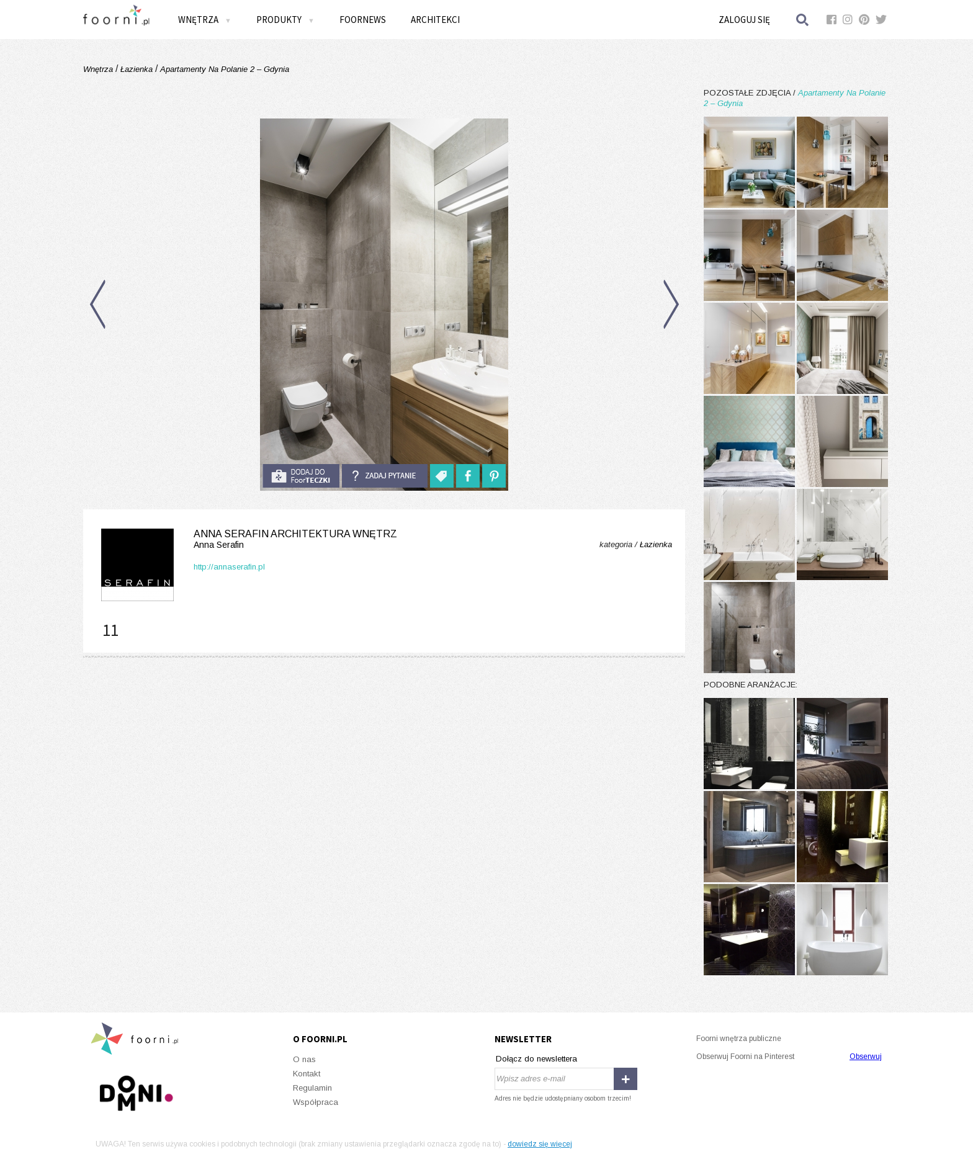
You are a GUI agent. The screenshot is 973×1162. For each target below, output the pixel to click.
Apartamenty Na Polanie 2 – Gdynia (223, 69)
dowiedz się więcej (540, 1144)
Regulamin (312, 1088)
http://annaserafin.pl (229, 566)
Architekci (435, 19)
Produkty (285, 19)
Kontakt (306, 1073)
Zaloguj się (744, 19)
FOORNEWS (362, 19)
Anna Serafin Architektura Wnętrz (246, 539)
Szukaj (802, 19)
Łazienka (136, 69)
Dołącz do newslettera (536, 1058)
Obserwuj (866, 1056)
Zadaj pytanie (385, 476)
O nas (304, 1059)
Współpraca (315, 1102)
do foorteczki (300, 476)
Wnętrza (204, 19)
